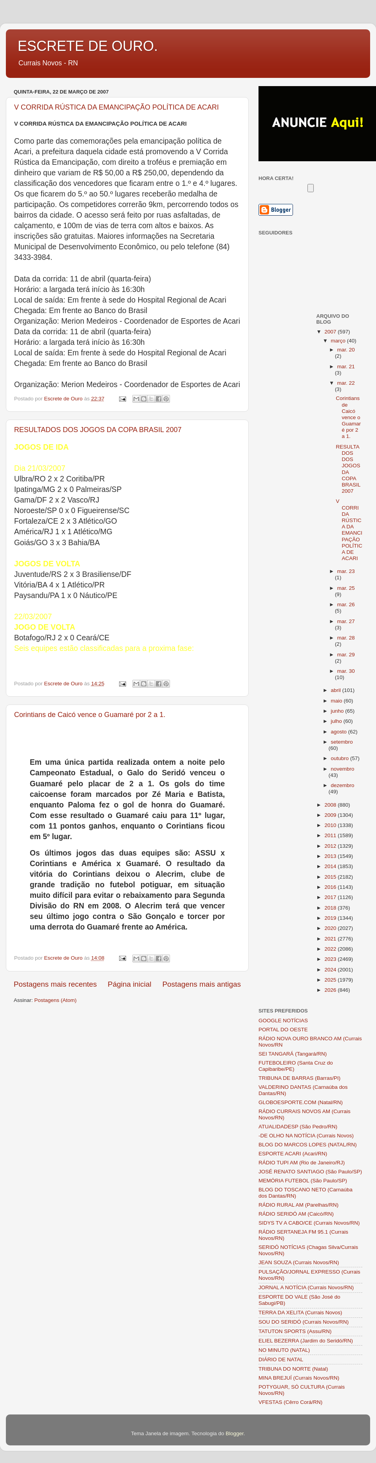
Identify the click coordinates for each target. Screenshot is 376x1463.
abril (336, 690)
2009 (331, 815)
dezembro (342, 785)
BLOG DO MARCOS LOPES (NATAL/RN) (307, 1145)
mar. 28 (346, 638)
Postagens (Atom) (55, 1000)
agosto (339, 732)
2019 (331, 918)
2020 (331, 928)
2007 (331, 332)
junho (338, 711)
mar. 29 (346, 655)
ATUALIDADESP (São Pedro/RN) (297, 1127)
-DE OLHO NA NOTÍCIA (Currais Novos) (306, 1136)
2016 (331, 887)
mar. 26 (346, 604)
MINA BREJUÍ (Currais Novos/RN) (298, 1378)
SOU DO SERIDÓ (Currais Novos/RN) (303, 1322)
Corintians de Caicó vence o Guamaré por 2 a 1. (89, 715)
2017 (331, 897)
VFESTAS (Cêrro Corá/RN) (290, 1402)
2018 (331, 908)
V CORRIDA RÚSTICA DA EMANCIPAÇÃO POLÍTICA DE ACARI (116, 107)
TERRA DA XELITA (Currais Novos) (300, 1312)
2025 (331, 980)
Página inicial (129, 984)
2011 (331, 835)
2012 (331, 846)
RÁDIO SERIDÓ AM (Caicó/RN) (296, 1214)
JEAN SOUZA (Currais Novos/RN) (298, 1262)
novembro (342, 769)
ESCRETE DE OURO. (88, 46)
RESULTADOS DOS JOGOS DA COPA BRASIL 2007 (97, 430)
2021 (331, 939)
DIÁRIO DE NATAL (280, 1359)
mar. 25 (346, 588)
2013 (331, 856)
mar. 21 (346, 366)
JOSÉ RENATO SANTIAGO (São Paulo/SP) (310, 1172)
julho (337, 721)
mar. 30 (346, 671)
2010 (331, 825)
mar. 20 (346, 350)
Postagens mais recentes (55, 984)
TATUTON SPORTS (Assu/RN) (295, 1331)
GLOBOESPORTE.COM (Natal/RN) (300, 1102)
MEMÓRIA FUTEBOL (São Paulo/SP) (302, 1181)
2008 (331, 805)
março (339, 341)
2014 (331, 866)
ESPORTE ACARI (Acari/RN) (292, 1154)
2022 (331, 949)
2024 (331, 970)
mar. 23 (346, 571)
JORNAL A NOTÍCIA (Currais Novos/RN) (306, 1287)
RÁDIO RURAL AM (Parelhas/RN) (298, 1205)
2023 (331, 959)
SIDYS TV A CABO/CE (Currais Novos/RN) (309, 1223)
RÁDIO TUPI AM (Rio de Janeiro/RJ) (301, 1163)
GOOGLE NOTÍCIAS (283, 1020)
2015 (331, 877)
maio (337, 701)
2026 (331, 990)
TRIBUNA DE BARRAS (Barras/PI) (299, 1078)
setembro (342, 742)
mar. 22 (346, 383)
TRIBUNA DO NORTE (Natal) (293, 1369)
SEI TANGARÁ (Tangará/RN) (292, 1054)
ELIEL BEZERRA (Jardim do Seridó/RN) (305, 1341)
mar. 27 (346, 621)
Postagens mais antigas (201, 984)
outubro (341, 758)
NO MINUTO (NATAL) (284, 1350)
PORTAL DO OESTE (283, 1029)
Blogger (235, 1433)
